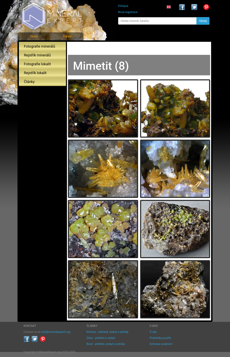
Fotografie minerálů (39, 46)
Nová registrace (128, 12)
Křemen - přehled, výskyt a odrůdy (107, 331)
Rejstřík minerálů (37, 55)
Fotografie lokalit (37, 64)
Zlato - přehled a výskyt (100, 338)
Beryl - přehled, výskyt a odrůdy (105, 344)
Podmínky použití (160, 338)
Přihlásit (123, 6)
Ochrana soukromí (161, 344)
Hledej (203, 21)
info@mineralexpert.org (55, 331)
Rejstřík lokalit (35, 73)
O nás (153, 331)
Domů (34, 36)
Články (67, 36)
